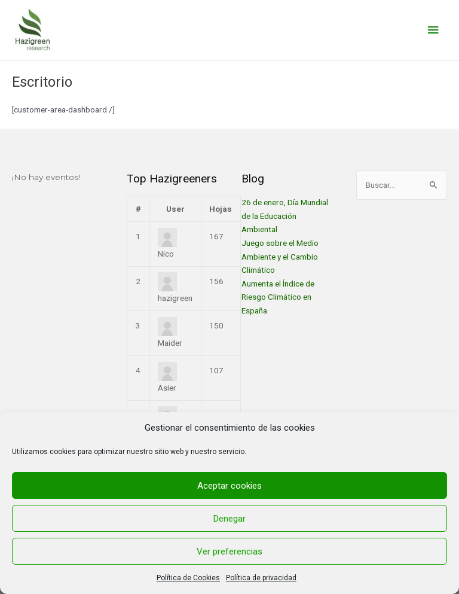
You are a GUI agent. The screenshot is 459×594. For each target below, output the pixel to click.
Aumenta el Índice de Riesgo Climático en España (277, 297)
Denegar (229, 518)
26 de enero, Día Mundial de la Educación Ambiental (284, 215)
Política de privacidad (261, 578)
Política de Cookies (188, 578)
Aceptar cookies (229, 485)
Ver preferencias (229, 551)
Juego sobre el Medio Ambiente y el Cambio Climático (280, 256)
